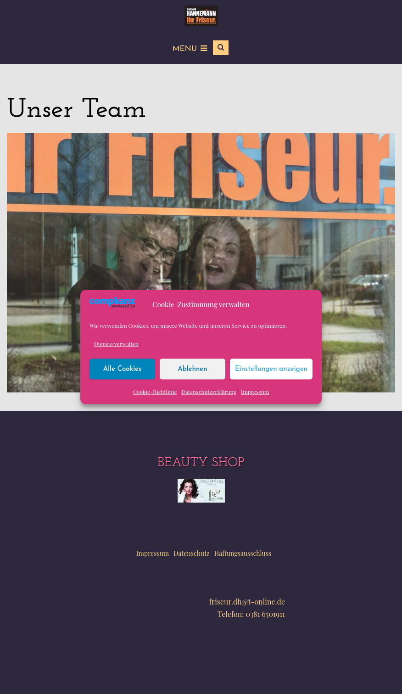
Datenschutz (191, 553)
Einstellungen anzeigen (271, 368)
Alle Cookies (122, 368)
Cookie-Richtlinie (155, 391)
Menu (190, 49)
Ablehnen (192, 368)
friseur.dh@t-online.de (247, 601)
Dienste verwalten (116, 343)
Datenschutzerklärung (208, 391)
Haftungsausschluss (242, 553)
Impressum (255, 391)
